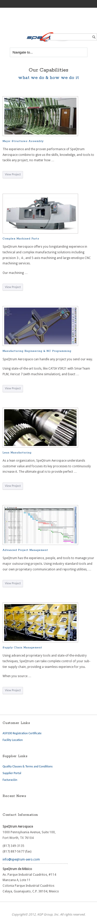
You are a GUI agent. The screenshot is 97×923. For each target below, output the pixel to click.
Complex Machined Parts (21, 238)
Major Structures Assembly (23, 141)
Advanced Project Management (25, 550)
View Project (13, 174)
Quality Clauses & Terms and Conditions (28, 766)
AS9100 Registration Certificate (22, 733)
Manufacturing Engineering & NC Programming (37, 351)
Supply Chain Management (22, 647)
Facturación (10, 780)
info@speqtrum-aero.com (21, 859)
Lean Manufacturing (17, 452)
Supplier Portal (12, 773)
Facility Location (13, 740)
